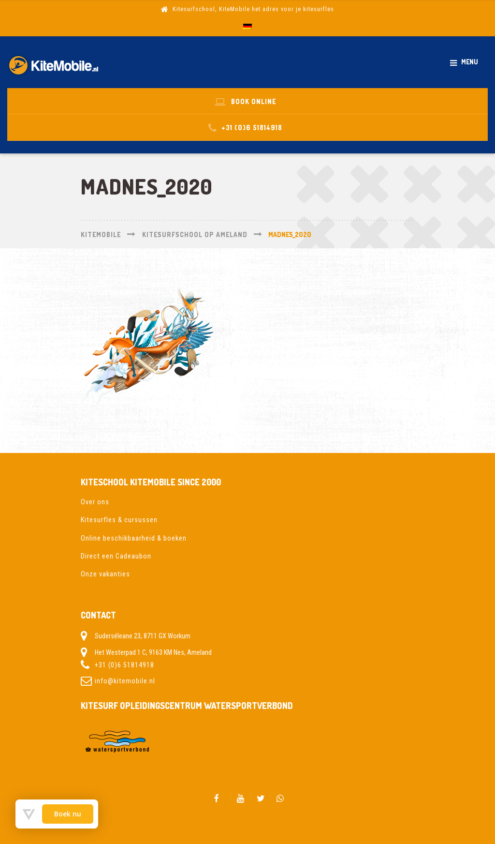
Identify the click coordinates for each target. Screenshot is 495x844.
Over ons (95, 502)
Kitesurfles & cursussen (119, 520)
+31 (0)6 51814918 (124, 665)
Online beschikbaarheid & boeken (134, 538)
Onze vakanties (105, 574)
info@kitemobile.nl (125, 681)
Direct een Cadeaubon (116, 556)
